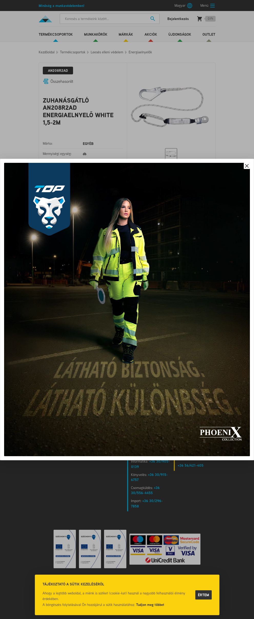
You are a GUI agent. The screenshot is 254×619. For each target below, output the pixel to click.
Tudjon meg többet (150, 604)
